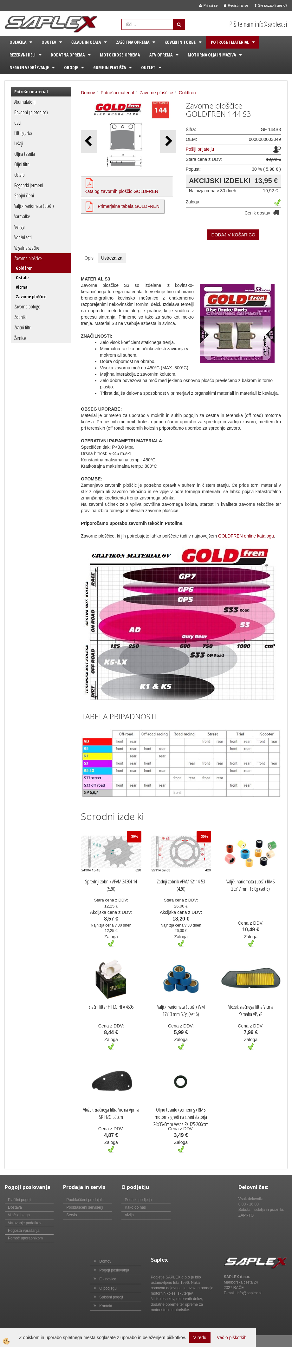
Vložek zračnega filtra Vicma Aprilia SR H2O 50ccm (111, 1113)
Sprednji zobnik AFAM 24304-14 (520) (111, 885)
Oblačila (18, 42)
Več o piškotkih (231, 1337)
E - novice (107, 1279)
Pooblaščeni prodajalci (85, 1200)
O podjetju (108, 1288)
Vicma (22, 287)
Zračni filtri (22, 327)
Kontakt (105, 1306)
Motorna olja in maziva (212, 55)
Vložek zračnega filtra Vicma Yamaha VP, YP (250, 1010)
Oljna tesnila (24, 153)
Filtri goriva (23, 132)
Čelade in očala (86, 42)
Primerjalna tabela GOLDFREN (128, 206)
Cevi (17, 122)
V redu (199, 1337)
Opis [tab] (89, 258)
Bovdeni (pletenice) (31, 112)
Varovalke (22, 216)
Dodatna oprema (68, 55)
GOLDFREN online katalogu (246, 535)
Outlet (148, 67)
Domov (88, 92)
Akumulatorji (25, 101)
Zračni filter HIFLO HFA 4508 (110, 1006)
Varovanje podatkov (24, 1223)
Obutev (49, 42)
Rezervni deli (23, 55)
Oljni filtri (21, 164)
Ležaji (18, 143)
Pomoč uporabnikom (25, 1238)
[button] (168, 141)
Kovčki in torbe (180, 42)
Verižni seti (23, 237)
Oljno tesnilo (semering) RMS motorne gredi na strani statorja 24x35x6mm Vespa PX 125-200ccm (181, 1117)
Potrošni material (230, 42)
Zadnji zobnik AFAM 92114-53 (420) (181, 885)
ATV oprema (160, 55)
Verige (19, 226)
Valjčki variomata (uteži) (34, 205)
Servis (71, 1215)
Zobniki (20, 317)
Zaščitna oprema (132, 42)
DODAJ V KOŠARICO (233, 234)
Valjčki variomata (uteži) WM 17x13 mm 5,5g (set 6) (181, 1010)
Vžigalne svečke (26, 247)
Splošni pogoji (111, 1297)
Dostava (15, 1207)
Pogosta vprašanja (23, 1230)
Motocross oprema (120, 55)
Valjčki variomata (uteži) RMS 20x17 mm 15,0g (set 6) (250, 885)
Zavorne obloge (27, 306)
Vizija (129, 1215)
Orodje (71, 67)
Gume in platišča (109, 67)
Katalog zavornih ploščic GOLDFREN (121, 191)
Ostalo (19, 174)
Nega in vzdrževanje (29, 67)
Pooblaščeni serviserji (84, 1207)
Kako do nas (135, 1207)
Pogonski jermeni (28, 185)
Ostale (22, 277)
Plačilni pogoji (19, 1200)
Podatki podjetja (138, 1200)
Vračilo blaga (19, 1215)
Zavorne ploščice (28, 258)
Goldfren (24, 268)
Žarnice (20, 337)
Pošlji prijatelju (200, 149)
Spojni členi (24, 195)
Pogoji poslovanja (114, 1270)
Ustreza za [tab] (111, 258)
